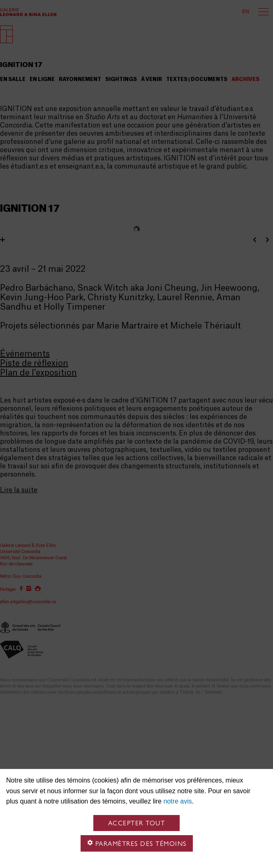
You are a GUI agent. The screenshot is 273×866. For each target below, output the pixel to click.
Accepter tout (136, 823)
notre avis (177, 801)
